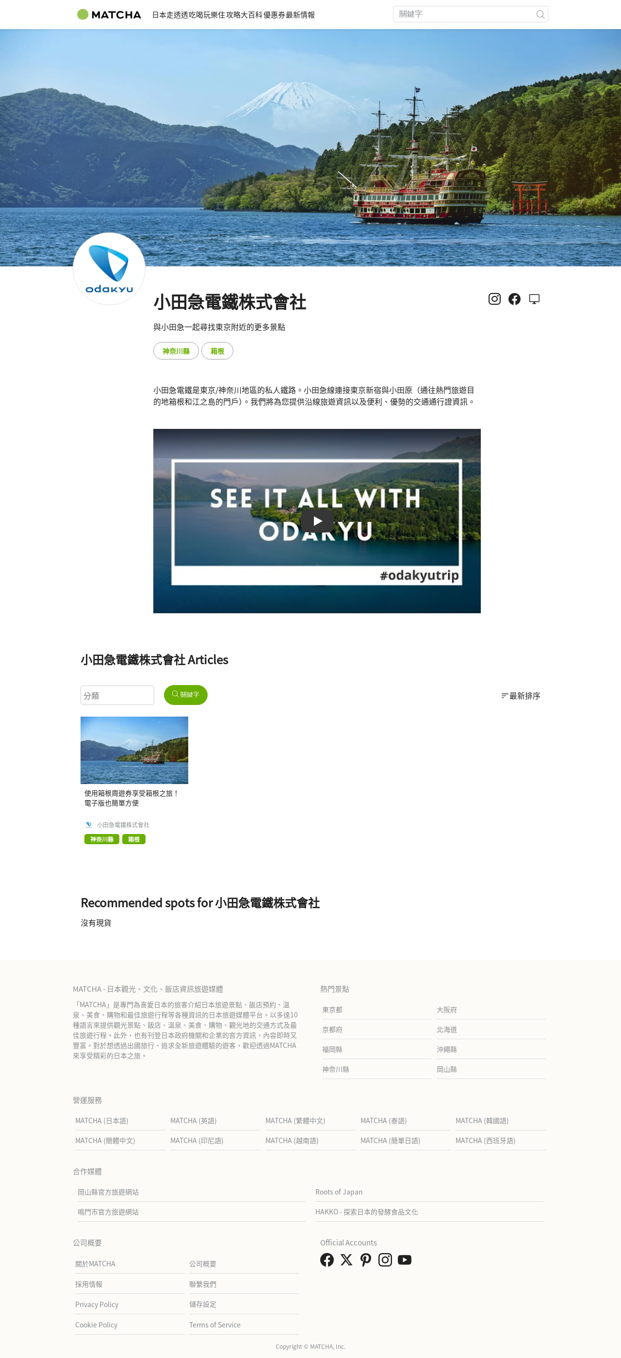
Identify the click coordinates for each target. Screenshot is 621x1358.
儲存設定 (202, 1304)
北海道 (447, 1029)
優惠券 (326, 14)
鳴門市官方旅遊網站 (108, 1211)
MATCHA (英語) (193, 1120)
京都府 (332, 1029)
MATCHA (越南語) (292, 1140)
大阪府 (447, 1009)
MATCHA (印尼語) (197, 1140)
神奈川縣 (176, 351)
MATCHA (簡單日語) (390, 1140)
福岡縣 (332, 1049)
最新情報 (366, 14)
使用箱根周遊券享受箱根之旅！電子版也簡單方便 (132, 797)
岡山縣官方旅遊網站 (108, 1191)
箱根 (217, 351)
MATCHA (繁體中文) (295, 1120)
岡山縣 (447, 1069)
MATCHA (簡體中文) (105, 1140)
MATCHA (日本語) (102, 1120)
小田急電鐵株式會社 (123, 825)
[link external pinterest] (367, 1262)
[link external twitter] (348, 1262)
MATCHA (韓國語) (482, 1120)
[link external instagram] (387, 1262)
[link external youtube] (406, 1262)
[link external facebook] (329, 1262)
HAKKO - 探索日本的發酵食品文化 (366, 1211)
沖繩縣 (447, 1049)
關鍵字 (185, 694)
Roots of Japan (339, 1191)
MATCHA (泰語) (383, 1120)
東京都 (332, 1009)
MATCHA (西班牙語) (486, 1140)
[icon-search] (540, 14)
